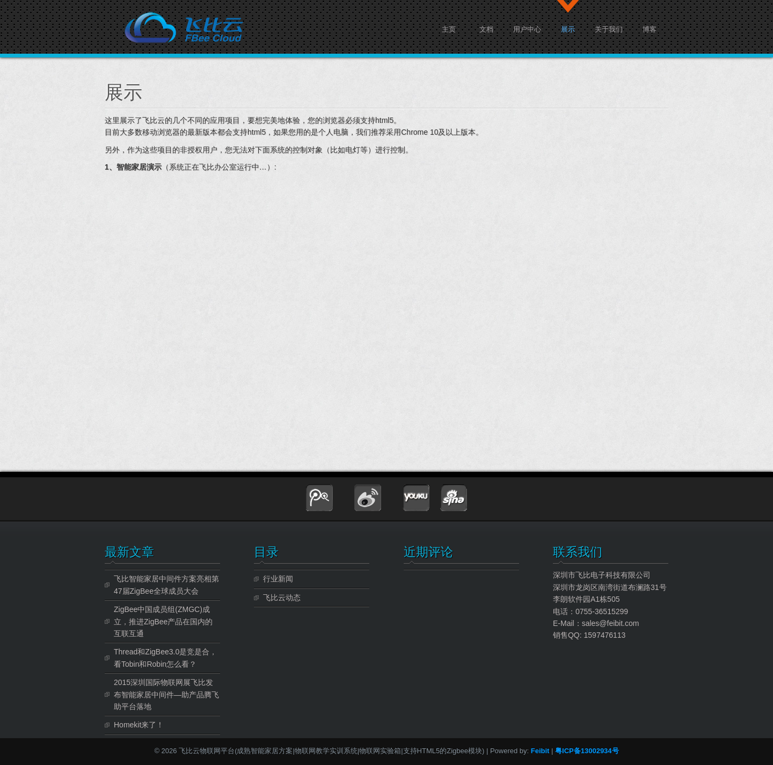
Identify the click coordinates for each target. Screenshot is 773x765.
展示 (568, 28)
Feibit (541, 751)
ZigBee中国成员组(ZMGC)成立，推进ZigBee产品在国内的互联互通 (163, 621)
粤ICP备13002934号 (587, 751)
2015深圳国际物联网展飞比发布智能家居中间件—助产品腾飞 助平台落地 (166, 694)
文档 (486, 28)
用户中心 (527, 28)
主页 (449, 28)
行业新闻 (278, 578)
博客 (650, 28)
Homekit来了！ (139, 724)
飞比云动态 (282, 597)
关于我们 (609, 28)
